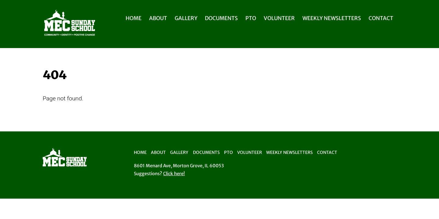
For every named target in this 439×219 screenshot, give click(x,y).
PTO (250, 18)
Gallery (186, 18)
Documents (221, 18)
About (158, 18)
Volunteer (279, 18)
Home (133, 18)
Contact (381, 18)
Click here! (174, 173)
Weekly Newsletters (331, 18)
